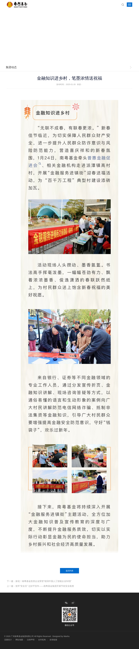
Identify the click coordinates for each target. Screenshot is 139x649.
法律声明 (30, 640)
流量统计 (8, 640)
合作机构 (42, 640)
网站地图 (19, 640)
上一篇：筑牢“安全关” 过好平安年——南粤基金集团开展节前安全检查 (40, 586)
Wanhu (67, 636)
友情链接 (53, 640)
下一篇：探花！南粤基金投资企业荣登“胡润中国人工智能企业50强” (39, 581)
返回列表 (69, 571)
